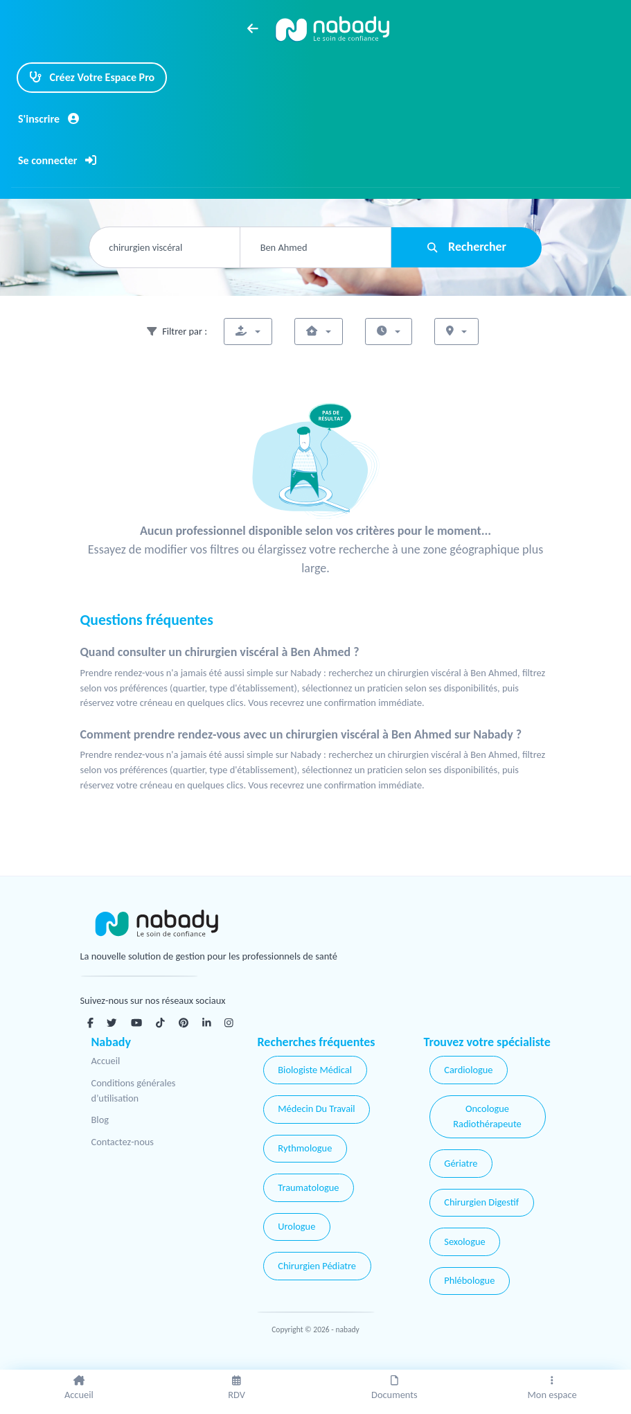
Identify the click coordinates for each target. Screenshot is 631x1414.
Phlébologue (469, 1280)
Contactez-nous (122, 1141)
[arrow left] (253, 28)
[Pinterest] (183, 1022)
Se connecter (57, 160)
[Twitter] (111, 1022)
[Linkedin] (206, 1022)
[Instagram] (228, 1022)
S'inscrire (48, 118)
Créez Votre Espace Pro (91, 77)
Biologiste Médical (315, 1069)
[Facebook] (90, 1022)
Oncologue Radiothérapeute (487, 1116)
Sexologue (464, 1241)
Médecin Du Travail (316, 1108)
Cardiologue (468, 1069)
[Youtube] (136, 1022)
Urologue (296, 1226)
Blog (100, 1119)
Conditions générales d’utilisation (133, 1090)
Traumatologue (308, 1187)
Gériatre (460, 1163)
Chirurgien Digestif (481, 1202)
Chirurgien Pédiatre (317, 1266)
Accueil (106, 1060)
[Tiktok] (160, 1022)
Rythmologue (305, 1148)
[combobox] (164, 247)
